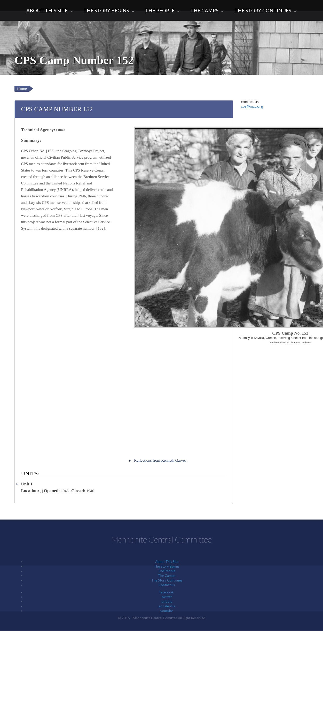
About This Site (47, 10)
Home (22, 89)
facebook (167, 592)
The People (160, 10)
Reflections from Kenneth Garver (160, 460)
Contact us (167, 585)
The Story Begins (106, 10)
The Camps (204, 10)
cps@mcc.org (252, 106)
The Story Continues (262, 10)
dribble (166, 601)
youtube (166, 611)
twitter (167, 597)
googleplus (167, 606)
